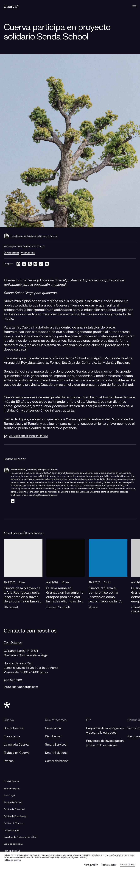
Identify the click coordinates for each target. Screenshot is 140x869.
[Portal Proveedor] (12, 788)
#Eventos (51, 607)
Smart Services (55, 744)
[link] (41, 264)
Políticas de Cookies (13, 823)
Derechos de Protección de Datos (20, 837)
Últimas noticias (11, 253)
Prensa (9, 761)
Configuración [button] (91, 865)
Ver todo (133, 728)
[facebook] (18, 264)
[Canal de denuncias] (13, 844)
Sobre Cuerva (13, 728)
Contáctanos (13, 642)
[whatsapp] (30, 264)
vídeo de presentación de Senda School (102, 385)
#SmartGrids (63, 607)
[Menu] (134, 6)
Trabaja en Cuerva (16, 753)
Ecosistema (12, 736)
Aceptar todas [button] (127, 864)
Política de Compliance (15, 816)
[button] (23, 577)
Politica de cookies (12, 860)
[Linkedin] (12, 501)
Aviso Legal (9, 795)
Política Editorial (11, 830)
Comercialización (56, 761)
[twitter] (24, 264)
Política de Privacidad (14, 809)
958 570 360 (13, 680)
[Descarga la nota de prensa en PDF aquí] (26, 436)
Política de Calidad (13, 802)
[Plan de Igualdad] (12, 851)
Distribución (53, 736)
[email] (35, 264)
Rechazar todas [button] (108, 865)
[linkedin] (47, 264)
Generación (53, 728)
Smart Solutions (56, 753)
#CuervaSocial (28, 253)
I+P (88, 720)
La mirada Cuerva (16, 744)
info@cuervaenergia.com (21, 687)
